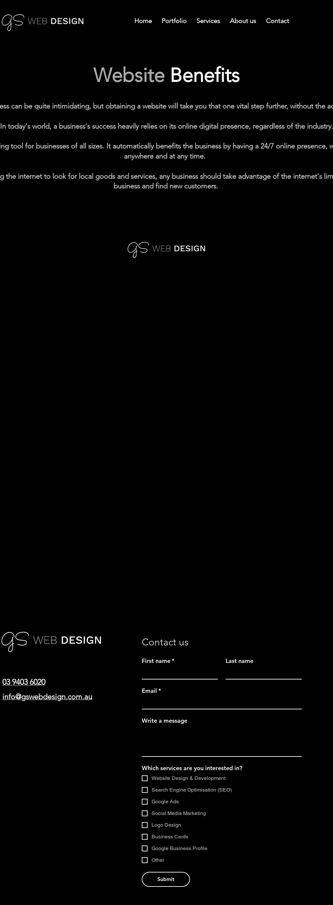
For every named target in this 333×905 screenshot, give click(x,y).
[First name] (178, 673)
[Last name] (262, 673)
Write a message (164, 720)
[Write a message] (222, 742)
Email (151, 690)
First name (158, 661)
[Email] (220, 703)
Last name (239, 661)
